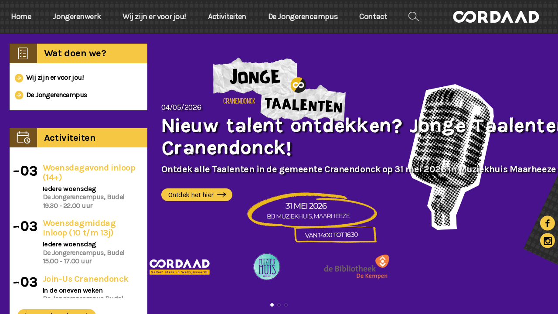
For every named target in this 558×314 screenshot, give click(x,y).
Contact (373, 16)
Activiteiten (227, 16)
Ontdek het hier (198, 195)
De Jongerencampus (302, 16)
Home (21, 16)
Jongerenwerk (77, 16)
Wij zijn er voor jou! (154, 16)
